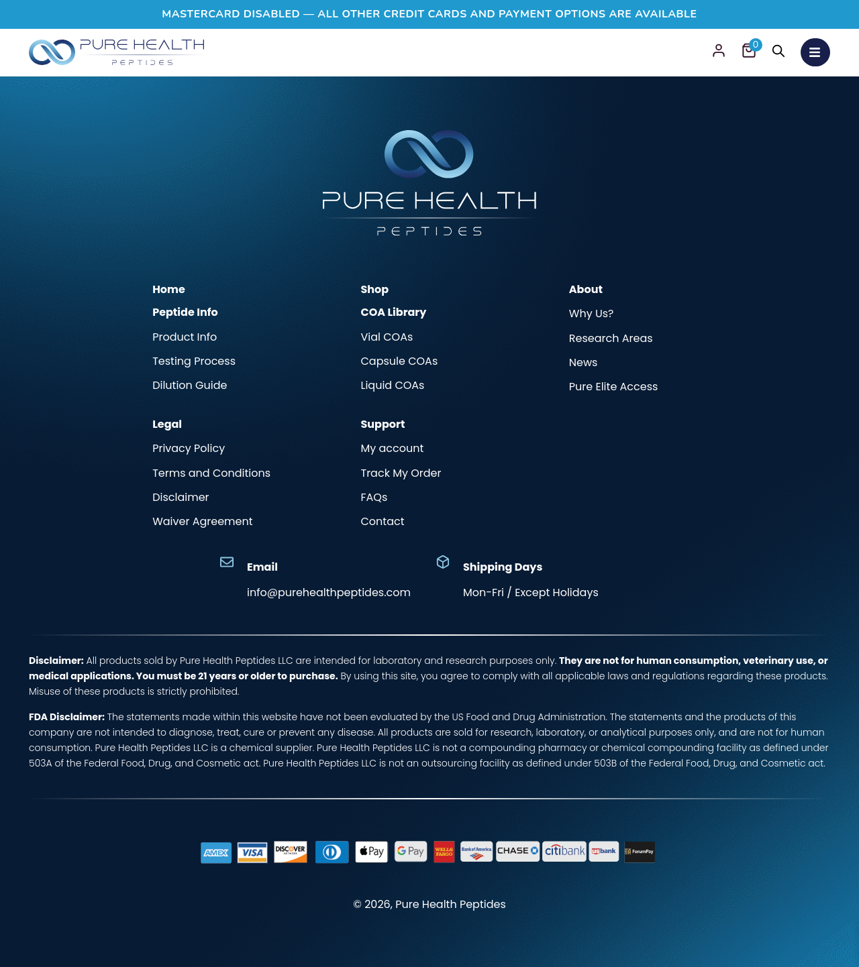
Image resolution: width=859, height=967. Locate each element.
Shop (374, 289)
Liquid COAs (392, 385)
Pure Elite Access (613, 387)
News (583, 362)
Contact (382, 521)
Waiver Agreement (202, 521)
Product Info (184, 337)
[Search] (777, 53)
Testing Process (194, 361)
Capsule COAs (399, 361)
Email (262, 567)
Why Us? (591, 314)
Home (168, 289)
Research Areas (611, 338)
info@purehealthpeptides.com (329, 592)
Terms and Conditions (211, 473)
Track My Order (400, 473)
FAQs (373, 497)
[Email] (227, 562)
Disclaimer (180, 497)
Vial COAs (386, 337)
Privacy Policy (188, 448)
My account (391, 448)
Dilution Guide (189, 385)
